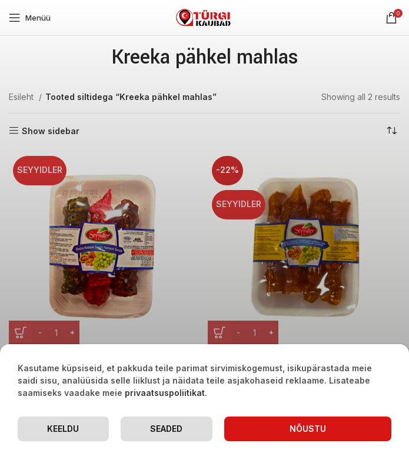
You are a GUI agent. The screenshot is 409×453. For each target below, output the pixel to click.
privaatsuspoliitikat (165, 393)
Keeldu (63, 429)
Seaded (166, 429)
